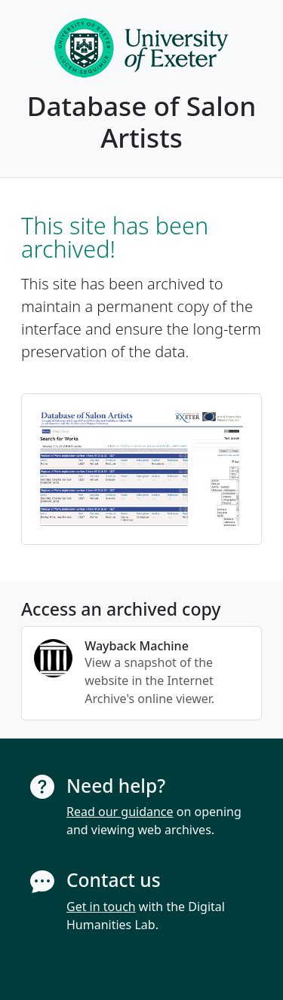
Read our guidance (120, 811)
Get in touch (101, 906)
